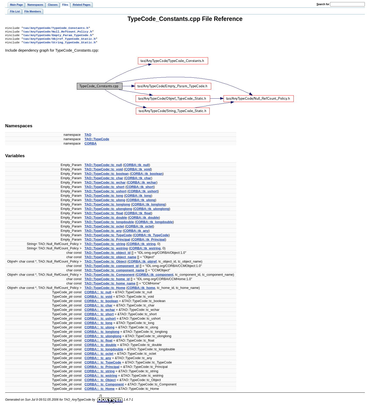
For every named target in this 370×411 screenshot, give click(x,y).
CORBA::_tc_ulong (99, 330)
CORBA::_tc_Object (100, 382)
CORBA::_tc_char (98, 308)
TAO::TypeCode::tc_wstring (106, 251)
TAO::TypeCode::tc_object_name (110, 260)
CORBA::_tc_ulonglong (103, 339)
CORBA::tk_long (138, 198)
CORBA (91, 146)
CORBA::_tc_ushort (100, 321)
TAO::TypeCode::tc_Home (105, 290)
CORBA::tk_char (138, 181)
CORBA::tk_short (140, 189)
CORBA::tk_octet (139, 229)
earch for (323, 4)
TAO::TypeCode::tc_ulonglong (108, 211)
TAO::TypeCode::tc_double (106, 220)
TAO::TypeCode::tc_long (104, 198)
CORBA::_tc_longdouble (104, 352)
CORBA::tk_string (141, 246)
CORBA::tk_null (136, 167)
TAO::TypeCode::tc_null (103, 167)
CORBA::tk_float (138, 216)
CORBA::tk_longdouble (154, 224)
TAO (88, 137)
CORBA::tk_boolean (146, 176)
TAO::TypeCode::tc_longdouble (109, 224)
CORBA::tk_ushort (143, 194)
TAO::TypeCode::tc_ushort (105, 194)
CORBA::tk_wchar (142, 185)
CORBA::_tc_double (100, 347)
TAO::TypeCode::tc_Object (105, 264)
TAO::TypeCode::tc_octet (104, 229)
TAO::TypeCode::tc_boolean (107, 176)
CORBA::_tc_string (100, 374)
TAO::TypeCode (97, 142)
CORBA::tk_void (138, 172)
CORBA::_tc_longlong (102, 334)
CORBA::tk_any (136, 233)
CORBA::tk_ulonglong (151, 211)
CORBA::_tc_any (98, 360)
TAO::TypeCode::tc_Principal (107, 242)
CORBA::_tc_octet (99, 356)
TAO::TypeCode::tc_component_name (114, 273)
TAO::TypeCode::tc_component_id (112, 268)
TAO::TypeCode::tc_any (103, 233)
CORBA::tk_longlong (148, 207)
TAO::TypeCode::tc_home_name (110, 286)
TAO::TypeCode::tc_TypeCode (108, 238)
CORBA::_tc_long (98, 325)
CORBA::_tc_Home (100, 391)
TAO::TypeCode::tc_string (105, 246)
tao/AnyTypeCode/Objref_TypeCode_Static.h (59, 41)
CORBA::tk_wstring (145, 251)
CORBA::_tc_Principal (102, 369)
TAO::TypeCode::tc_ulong (105, 202)
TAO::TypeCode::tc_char (104, 181)
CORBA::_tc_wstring (101, 378)
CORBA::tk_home (141, 290)
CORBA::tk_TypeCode (151, 238)
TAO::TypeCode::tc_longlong (107, 207)
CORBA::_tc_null (98, 295)
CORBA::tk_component (154, 277)
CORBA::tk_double (144, 220)
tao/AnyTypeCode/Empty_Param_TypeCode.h (57, 37)
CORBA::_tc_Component (104, 387)
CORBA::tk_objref (142, 264)
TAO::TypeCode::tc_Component (110, 277)
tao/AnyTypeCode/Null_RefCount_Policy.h (57, 32)
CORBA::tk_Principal (148, 242)
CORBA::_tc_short (99, 317)
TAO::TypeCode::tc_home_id (107, 281)
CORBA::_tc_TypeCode (103, 365)
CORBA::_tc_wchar (100, 312)
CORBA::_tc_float (98, 343)
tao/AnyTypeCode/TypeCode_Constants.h (55, 28)
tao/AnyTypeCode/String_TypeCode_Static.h (59, 45)
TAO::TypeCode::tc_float (104, 216)
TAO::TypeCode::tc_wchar (105, 185)
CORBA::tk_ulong (141, 202)
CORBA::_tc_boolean (101, 303)
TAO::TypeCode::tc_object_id (108, 255)
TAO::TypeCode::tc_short (105, 189)
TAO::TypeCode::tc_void (104, 172)
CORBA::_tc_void (98, 299)
